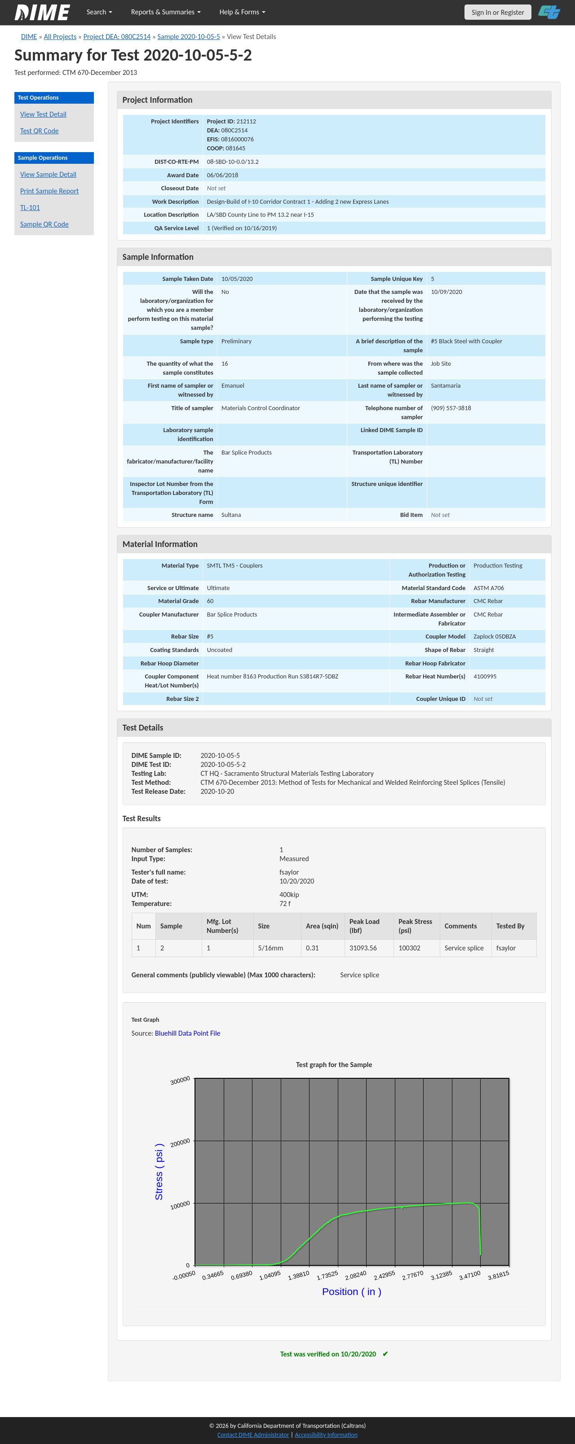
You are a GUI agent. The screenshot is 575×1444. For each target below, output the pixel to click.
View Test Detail (43, 114)
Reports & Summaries (166, 12)
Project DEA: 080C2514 (117, 36)
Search (99, 12)
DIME (29, 36)
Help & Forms (242, 12)
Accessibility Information (326, 1435)
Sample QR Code (44, 224)
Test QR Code (39, 131)
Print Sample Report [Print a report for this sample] (49, 191)
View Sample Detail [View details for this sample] (48, 174)
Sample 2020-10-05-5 (189, 36)
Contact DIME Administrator (253, 1435)
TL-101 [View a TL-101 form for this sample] (30, 207)
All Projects (60, 36)
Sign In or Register (498, 12)
